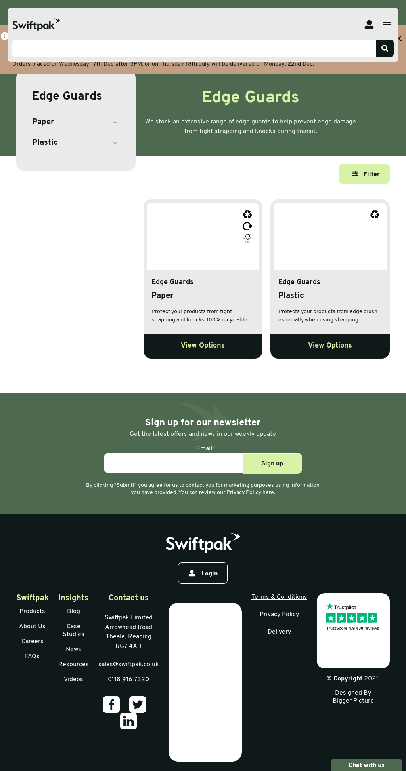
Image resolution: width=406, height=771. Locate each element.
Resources (73, 664)
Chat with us (366, 765)
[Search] (385, 48)
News (73, 649)
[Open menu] (386, 24)
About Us (32, 626)
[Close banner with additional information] (399, 38)
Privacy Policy (279, 614)
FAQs (32, 656)
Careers (32, 641)
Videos (73, 679)
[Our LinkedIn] (128, 721)
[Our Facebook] (111, 704)
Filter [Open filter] (366, 174)
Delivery (279, 632)
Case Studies (73, 630)
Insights (73, 598)
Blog (73, 611)
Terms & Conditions (279, 597)
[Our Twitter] (137, 704)
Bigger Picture (353, 701)
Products (32, 611)
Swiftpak (32, 598)
